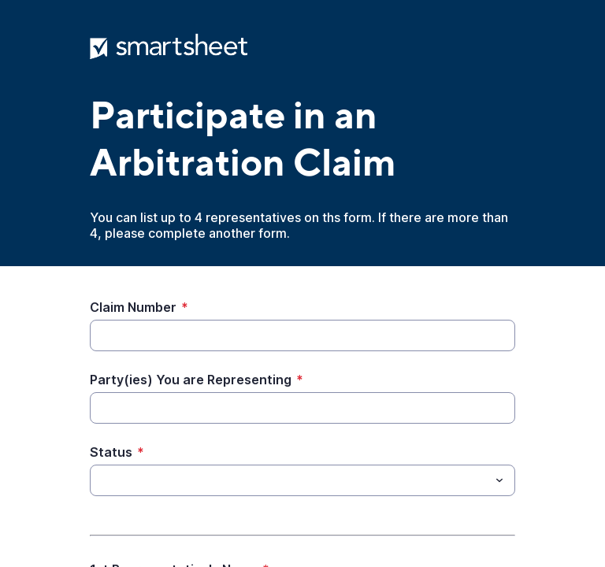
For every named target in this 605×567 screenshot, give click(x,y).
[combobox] (302, 480)
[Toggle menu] (499, 480)
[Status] (289, 480)
